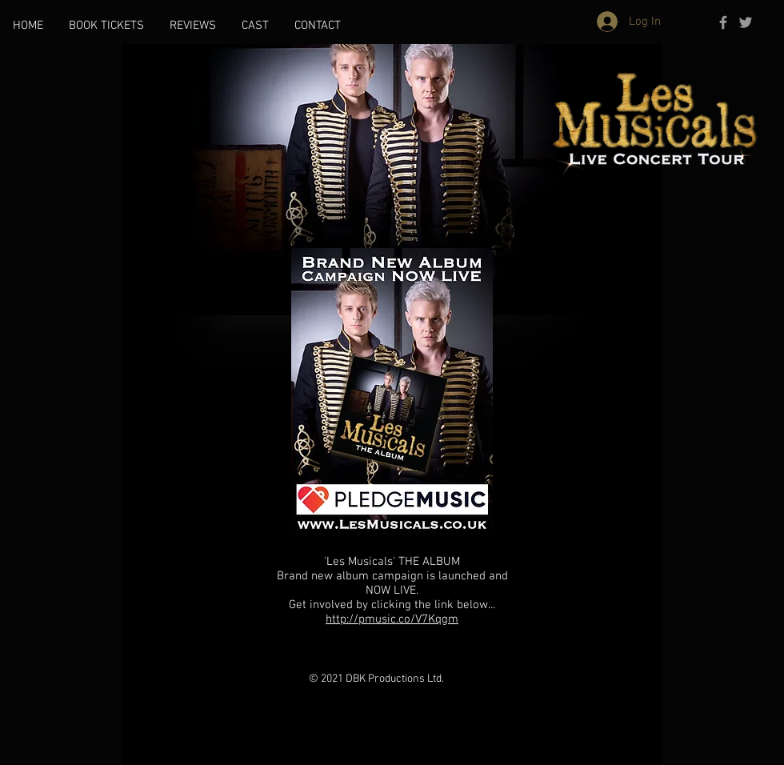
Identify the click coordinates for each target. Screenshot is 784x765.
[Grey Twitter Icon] (745, 22)
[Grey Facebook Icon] (723, 22)
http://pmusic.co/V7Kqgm (392, 619)
